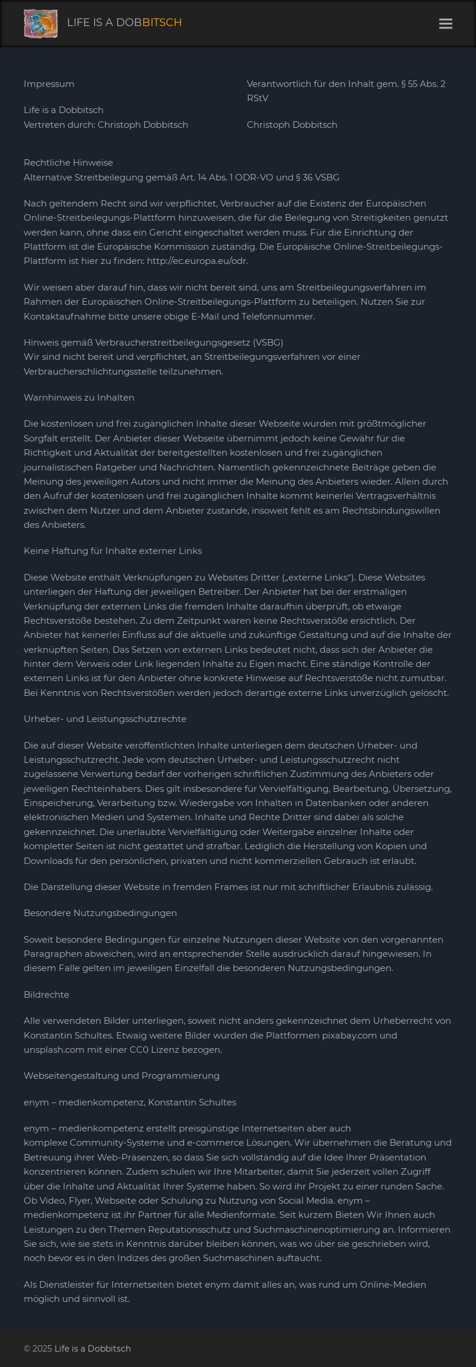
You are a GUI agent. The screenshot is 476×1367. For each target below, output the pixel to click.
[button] (445, 24)
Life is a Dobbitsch (92, 1348)
